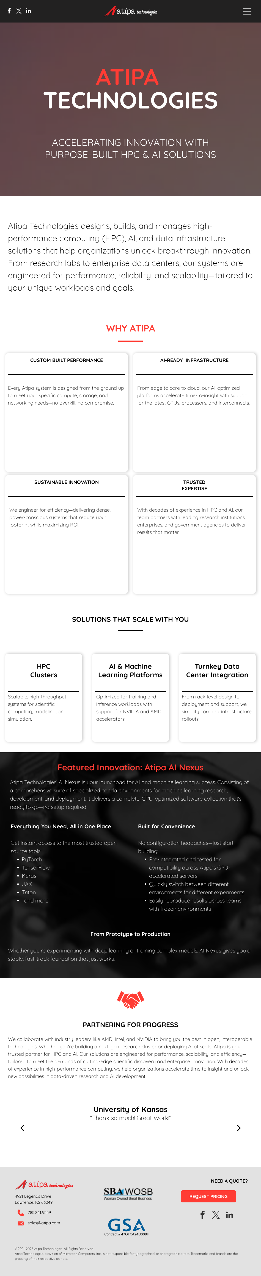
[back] (22, 1128)
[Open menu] (247, 11)
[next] (239, 1128)
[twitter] (19, 11)
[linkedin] (28, 11)
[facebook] (9, 11)
